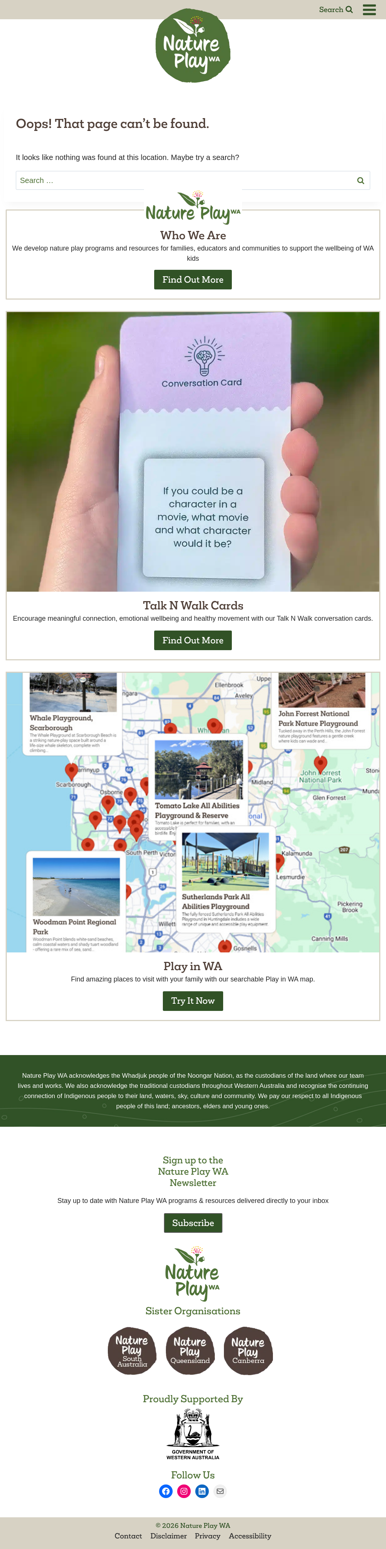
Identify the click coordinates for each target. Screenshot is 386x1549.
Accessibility (250, 1535)
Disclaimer (168, 1535)
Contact (128, 1535)
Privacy (208, 1535)
